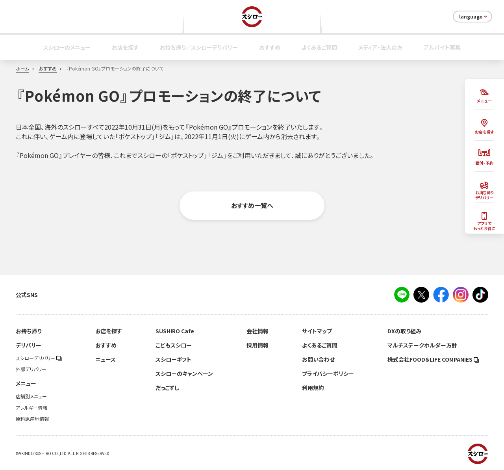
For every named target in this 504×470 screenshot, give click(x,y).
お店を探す (125, 47)
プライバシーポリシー (328, 373)
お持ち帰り (28, 331)
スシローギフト (173, 359)
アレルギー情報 (31, 407)
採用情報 (257, 345)
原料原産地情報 (32, 418)
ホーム (22, 68)
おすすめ (269, 47)
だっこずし (167, 388)
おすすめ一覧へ (252, 205)
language (474, 16)
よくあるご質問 (319, 47)
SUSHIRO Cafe (175, 331)
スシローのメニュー (67, 47)
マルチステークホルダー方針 (422, 345)
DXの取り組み (404, 331)
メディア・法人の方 (380, 47)
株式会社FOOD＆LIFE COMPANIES (433, 359)
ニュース (105, 359)
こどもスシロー (174, 345)
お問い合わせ (318, 359)
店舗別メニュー (31, 396)
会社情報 (257, 331)
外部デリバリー (31, 369)
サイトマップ (317, 331)
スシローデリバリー (39, 358)
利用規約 (313, 388)
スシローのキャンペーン (184, 373)
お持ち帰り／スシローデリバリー (199, 47)
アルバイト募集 (442, 47)
